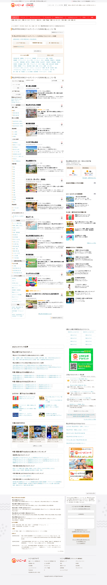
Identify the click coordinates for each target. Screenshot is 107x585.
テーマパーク (28, 58)
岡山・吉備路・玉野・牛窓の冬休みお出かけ (24, 358)
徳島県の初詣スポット (30, 377)
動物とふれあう (82, 5)
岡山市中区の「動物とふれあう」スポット (77, 429)
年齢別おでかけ (59, 17)
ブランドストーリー (80, 561)
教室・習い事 (46, 67)
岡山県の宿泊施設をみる (45, 313)
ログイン (93, 1)
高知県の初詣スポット (18, 379)
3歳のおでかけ (88, 335)
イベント (23, 17)
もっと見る (60, 551)
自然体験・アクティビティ (40, 71)
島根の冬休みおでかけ (45, 365)
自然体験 (14, 278)
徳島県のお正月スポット (45, 386)
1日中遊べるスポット (91, 5)
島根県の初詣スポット (30, 375)
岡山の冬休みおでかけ (18, 367)
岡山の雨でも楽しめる (17, 514)
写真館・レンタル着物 (26, 71)
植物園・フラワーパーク (19, 60)
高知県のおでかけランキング (35, 462)
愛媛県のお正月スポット (32, 388)
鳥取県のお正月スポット (19, 385)
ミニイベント (15, 299)
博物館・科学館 (35, 62)
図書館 (19, 66)
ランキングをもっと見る (90, 419)
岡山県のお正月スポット (45, 385)
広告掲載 (30, 565)
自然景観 (47, 60)
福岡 (74, 20)
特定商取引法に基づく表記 (34, 572)
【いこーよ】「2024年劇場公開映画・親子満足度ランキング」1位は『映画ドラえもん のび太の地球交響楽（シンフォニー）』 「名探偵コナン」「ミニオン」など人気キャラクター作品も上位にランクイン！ (41, 547)
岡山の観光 (55, 501)
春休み (69, 5)
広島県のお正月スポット (19, 386)
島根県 (79, 414)
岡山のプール (49, 501)
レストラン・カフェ (29, 67)
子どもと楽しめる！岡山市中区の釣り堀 (76, 440)
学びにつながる (42, 468)
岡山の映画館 (34, 514)
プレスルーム (47, 565)
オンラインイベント (35, 17)
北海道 (19, 20)
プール (24, 66)
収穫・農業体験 (25, 470)
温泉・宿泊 (39, 470)
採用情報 (62, 567)
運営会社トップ (63, 561)
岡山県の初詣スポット (42, 375)
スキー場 (49, 66)
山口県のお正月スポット (32, 386)
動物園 (34, 58)
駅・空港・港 (16, 71)
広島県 (88, 414)
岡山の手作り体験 (24, 505)
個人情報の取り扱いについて (81, 529)
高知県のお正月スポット (45, 388)
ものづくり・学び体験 (16, 294)
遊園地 (22, 58)
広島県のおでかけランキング (51, 459)
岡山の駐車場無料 (36, 509)
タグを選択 (18, 94)
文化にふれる (50, 468)
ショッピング (38, 67)
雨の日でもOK (75, 5)
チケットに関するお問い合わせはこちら (81, 539)
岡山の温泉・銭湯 (16, 518)
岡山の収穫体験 (42, 505)
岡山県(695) (33, 39)
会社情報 (77, 565)
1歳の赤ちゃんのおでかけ (88, 332)
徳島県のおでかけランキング (35, 461)
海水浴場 (29, 66)
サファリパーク (41, 58)
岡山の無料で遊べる (27, 509)
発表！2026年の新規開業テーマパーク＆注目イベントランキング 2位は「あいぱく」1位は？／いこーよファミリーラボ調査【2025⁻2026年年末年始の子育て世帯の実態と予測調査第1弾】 (40, 537)
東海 (38, 20)
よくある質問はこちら (81, 541)
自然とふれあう (17, 470)
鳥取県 (75, 414)
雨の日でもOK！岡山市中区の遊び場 (75, 433)
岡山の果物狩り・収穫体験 (18, 520)
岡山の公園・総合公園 (55, 509)
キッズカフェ (46, 69)
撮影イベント (15, 287)
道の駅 (52, 67)
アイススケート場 (17, 67)
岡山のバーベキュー (30, 501)
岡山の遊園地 (15, 501)
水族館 (51, 58)
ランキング (48, 17)
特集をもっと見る (91, 243)
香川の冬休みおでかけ (18, 368)
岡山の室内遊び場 (26, 514)
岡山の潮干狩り (43, 518)
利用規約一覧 (31, 563)
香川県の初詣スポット (42, 377)
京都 (56, 20)
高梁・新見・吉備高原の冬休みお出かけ (44, 359)
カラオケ (29, 69)
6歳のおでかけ (73, 341)
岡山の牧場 (43, 501)
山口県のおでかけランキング (20, 461)
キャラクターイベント (16, 301)
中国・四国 (64, 20)
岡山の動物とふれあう (33, 505)
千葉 (32, 20)
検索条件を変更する (56, 317)
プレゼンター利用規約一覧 (50, 561)
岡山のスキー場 (24, 518)
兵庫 (59, 20)
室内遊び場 (16, 58)
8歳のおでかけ (73, 344)
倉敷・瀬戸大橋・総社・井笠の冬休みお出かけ (47, 358)
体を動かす (33, 470)
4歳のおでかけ (73, 338)
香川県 (79, 416)
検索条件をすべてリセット (57, 32)
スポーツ (14, 280)
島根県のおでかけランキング (20, 459)
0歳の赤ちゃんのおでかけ (73, 332)
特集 (92, 17)
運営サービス (63, 565)
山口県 (92, 414)
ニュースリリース (32, 567)
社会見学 (42, 62)
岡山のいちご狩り (51, 518)
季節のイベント (15, 292)
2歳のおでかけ (73, 335)
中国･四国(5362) (25, 39)
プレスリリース (79, 567)
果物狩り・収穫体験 (55, 60)
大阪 (54, 20)
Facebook (31, 570)
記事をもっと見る (37, 445)
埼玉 (34, 20)
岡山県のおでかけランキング (35, 459)
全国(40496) (16, 39)
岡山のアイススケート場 (33, 518)
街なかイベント (15, 297)
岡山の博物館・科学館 (43, 514)
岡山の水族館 (58, 514)
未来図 (77, 563)
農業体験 (22, 62)
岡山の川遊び (15, 510)
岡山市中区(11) (21, 46)
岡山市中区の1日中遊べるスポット (75, 436)
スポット (15, 17)
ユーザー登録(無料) (86, 1)
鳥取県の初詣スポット (18, 375)
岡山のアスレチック (45, 509)
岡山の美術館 (51, 514)
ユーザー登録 (15, 531)
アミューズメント (36, 69)
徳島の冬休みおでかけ (54, 367)
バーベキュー (37, 60)
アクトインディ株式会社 (76, 558)
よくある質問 (47, 563)
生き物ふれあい (15, 283)
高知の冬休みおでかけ (42, 368)
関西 (51, 20)
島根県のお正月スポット (32, 385)
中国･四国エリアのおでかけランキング (22, 457)
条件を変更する (37, 51)
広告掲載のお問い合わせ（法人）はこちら (81, 531)
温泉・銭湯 (35, 66)
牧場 (47, 58)
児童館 (15, 66)
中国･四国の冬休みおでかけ (20, 365)
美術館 (15, 64)
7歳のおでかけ (88, 341)
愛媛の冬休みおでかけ (30, 368)
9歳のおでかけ (88, 344)
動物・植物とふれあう (31, 468)
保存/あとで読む (76, 1)
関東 (23, 20)
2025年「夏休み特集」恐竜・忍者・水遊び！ (17, 308)
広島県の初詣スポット (54, 375)
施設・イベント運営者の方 (34, 561)
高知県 (87, 416)
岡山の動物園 (22, 501)
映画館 (56, 64)
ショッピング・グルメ (16, 285)
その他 (49, 71)
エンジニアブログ (64, 570)
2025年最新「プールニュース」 (18, 311)
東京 (26, 20)
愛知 (40, 20)
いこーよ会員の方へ (81, 543)
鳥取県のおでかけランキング (40, 457)
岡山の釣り (37, 501)
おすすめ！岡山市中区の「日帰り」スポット (77, 426)
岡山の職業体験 (50, 505)
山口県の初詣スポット (18, 377)
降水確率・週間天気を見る (89, 178)
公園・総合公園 (50, 64)
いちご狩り (16, 62)
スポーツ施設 (41, 64)
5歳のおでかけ (88, 338)
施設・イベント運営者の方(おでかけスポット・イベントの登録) (33, 531)
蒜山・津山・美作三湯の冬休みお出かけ (23, 359)
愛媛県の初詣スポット (54, 377)
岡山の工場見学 (15, 505)
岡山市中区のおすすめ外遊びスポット (75, 443)
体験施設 (53, 62)
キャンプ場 (29, 60)
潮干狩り (28, 62)
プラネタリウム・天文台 (19, 69)
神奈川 (28, 20)
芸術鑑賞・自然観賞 (16, 290)
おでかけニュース (72, 17)
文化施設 (20, 64)
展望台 (58, 62)
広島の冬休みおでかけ (30, 367)
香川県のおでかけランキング (51, 461)
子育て (84, 17)
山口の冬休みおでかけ (42, 367)
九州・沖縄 (70, 20)
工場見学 (48, 62)
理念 (61, 563)
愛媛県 (83, 416)
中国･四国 (69, 414)
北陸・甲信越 (46, 20)
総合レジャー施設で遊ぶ (19, 468)
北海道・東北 (14, 20)
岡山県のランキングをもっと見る (81, 411)
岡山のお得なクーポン (17, 509)
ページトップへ (91, 493)
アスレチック (33, 64)
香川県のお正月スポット (19, 388)
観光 (56, 67)
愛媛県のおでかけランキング (20, 462)
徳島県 (74, 416)
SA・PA (52, 69)
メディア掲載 (47, 567)
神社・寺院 (26, 64)
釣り (42, 60)
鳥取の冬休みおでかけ (33, 365)
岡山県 (83, 414)
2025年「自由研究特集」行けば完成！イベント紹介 (18, 315)
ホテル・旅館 (42, 66)
